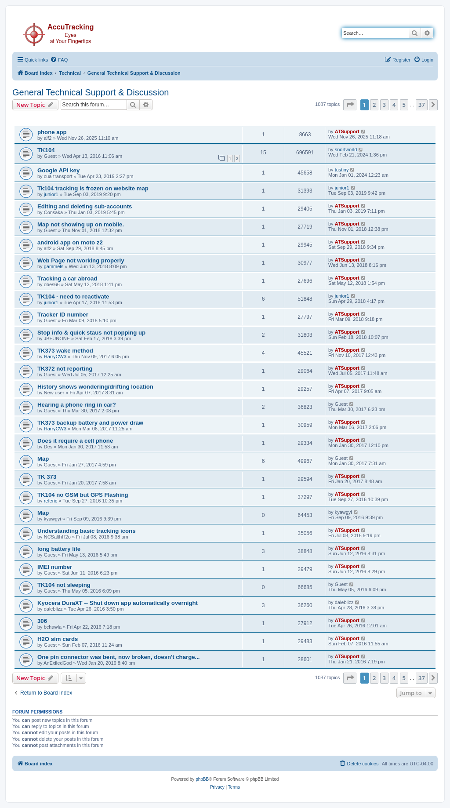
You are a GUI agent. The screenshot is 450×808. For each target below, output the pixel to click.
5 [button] (404, 105)
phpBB (202, 779)
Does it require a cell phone (75, 440)
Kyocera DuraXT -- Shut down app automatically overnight (117, 603)
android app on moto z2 (70, 242)
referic (51, 500)
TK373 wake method (65, 350)
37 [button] (421, 105)
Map (43, 458)
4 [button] (394, 105)
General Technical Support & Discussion (90, 92)
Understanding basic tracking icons (86, 531)
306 (42, 621)
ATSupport (347, 131)
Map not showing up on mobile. (80, 224)
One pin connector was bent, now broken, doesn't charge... (118, 657)
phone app (52, 132)
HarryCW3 (55, 356)
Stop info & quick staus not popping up (91, 332)
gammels (54, 266)
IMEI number (54, 567)
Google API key (58, 170)
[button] (349, 104)
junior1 (51, 194)
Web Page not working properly (80, 260)
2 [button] (374, 105)
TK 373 (46, 476)
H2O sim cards (57, 639)
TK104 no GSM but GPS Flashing (82, 494)
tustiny (342, 169)
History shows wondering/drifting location (95, 386)
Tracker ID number (62, 314)
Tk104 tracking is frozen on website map (93, 188)
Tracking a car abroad (67, 278)
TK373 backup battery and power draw (90, 422)
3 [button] (384, 105)
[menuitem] (59, 60)
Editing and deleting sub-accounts (84, 206)
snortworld (346, 149)
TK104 (46, 150)
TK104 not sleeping (64, 585)
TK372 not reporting (64, 368)
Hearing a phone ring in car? (76, 404)
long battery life (58, 549)
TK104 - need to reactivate (73, 296)
